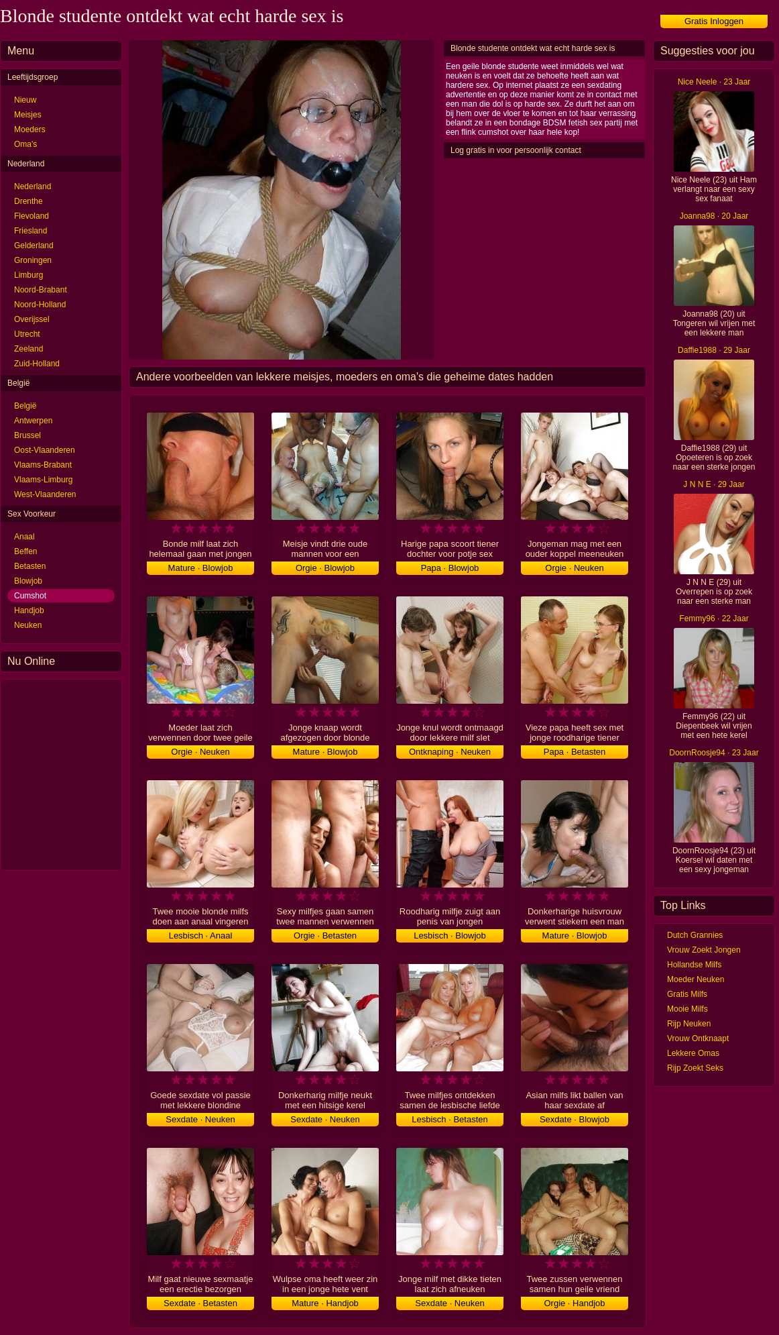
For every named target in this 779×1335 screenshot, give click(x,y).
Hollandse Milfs (694, 964)
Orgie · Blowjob (325, 568)
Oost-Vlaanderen (44, 450)
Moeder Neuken (695, 979)
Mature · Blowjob (200, 568)
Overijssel (32, 319)
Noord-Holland (40, 304)
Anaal (24, 536)
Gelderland (34, 245)
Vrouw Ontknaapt (698, 1038)
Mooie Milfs (687, 1009)
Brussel (27, 435)
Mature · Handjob (325, 1303)
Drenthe (28, 201)
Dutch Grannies (695, 935)
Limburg (28, 275)
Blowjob (28, 581)
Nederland (32, 186)
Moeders (30, 129)
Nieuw (25, 100)
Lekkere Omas (693, 1053)
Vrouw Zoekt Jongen (704, 950)
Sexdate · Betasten (200, 1303)
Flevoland (31, 216)
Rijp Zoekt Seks (695, 1068)
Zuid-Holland (37, 363)
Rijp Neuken (689, 1023)
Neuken (28, 625)
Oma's (25, 144)
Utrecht (27, 334)
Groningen (33, 260)
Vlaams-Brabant (43, 465)
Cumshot (30, 595)
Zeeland (28, 349)
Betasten (30, 566)
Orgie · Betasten (325, 935)
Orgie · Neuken (574, 568)
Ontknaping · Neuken (450, 752)
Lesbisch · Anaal (201, 935)
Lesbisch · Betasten (449, 1119)
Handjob (29, 610)
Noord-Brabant (40, 290)
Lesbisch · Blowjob (450, 935)
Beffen (25, 551)
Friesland (30, 230)
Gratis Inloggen (713, 21)
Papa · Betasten (575, 752)
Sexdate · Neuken (200, 1119)
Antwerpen (33, 420)
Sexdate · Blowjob (574, 1119)
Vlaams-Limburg (43, 479)
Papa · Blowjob (450, 568)
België (25, 406)
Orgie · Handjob (574, 1303)
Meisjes (28, 114)
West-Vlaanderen (45, 494)
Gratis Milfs (687, 994)
